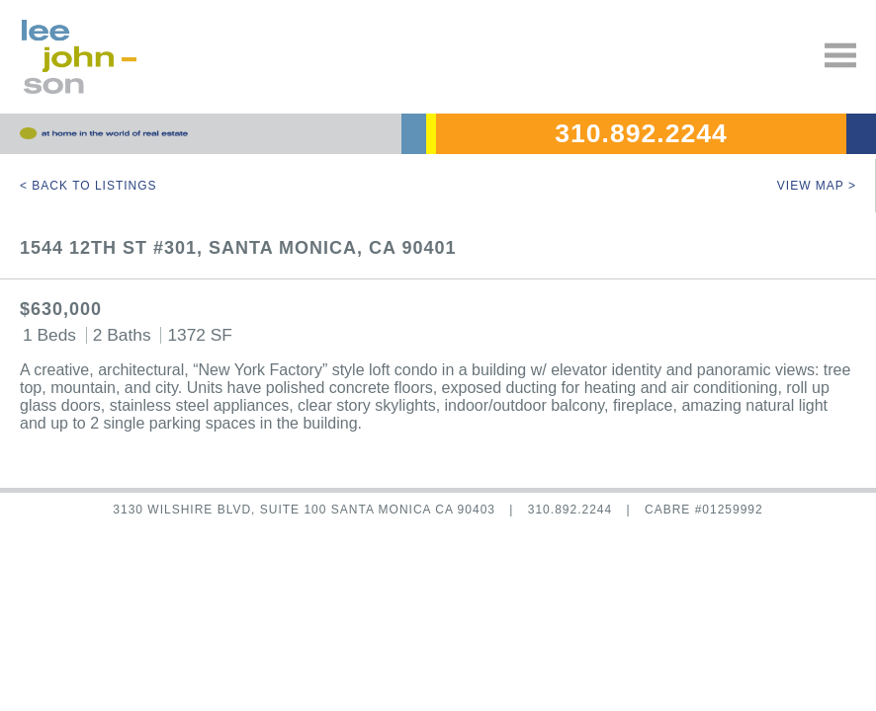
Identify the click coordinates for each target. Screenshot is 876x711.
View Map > (816, 186)
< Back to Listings (88, 186)
